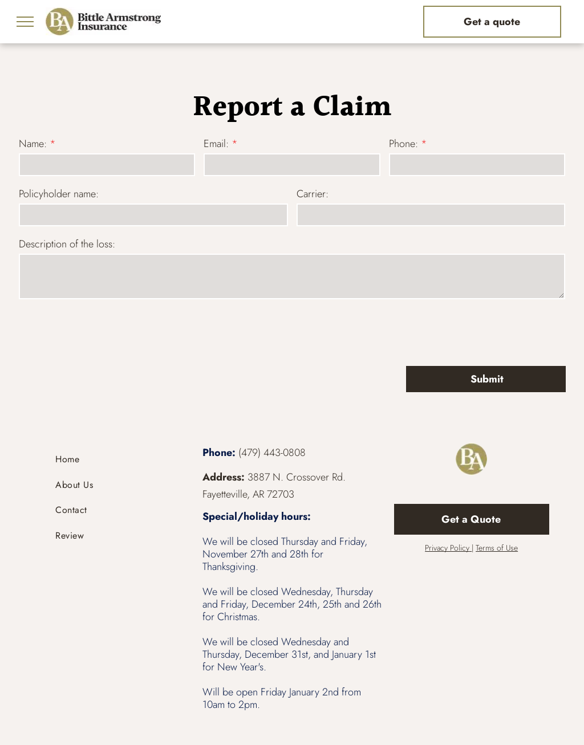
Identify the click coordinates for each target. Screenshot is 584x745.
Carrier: (312, 193)
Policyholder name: (59, 193)
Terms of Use (497, 547)
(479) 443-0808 (272, 452)
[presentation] (105, 332)
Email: (216, 143)
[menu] (25, 21)
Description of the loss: (67, 244)
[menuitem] (112, 459)
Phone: (403, 143)
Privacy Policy (447, 547)
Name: (33, 143)
